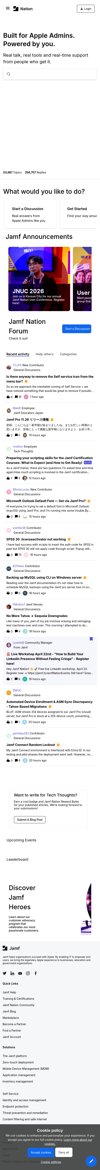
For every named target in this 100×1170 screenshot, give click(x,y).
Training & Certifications (18, 998)
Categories (68, 354)
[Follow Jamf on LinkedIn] (12, 973)
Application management (19, 1075)
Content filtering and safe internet (25, 1119)
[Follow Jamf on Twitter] (5, 973)
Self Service (11, 1093)
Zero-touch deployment (18, 1062)
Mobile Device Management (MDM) (26, 1068)
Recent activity (17, 354)
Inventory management (18, 1081)
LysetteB (18, 642)
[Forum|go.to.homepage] (23, 8)
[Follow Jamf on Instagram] (28, 973)
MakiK (17, 408)
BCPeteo (18, 566)
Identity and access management (24, 1100)
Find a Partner (12, 1030)
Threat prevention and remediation (25, 1113)
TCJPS (17, 365)
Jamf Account (12, 1037)
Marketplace (11, 1017)
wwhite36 (19, 528)
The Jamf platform (15, 1056)
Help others (44, 354)
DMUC (17, 690)
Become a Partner (14, 1024)
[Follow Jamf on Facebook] (36, 973)
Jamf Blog (9, 1011)
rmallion (18, 446)
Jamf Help (9, 992)
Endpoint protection (15, 1106)
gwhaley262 (21, 733)
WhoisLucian (21, 489)
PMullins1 (19, 604)
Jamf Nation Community (18, 1005)
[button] (91, 1161)
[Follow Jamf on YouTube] (20, 973)
